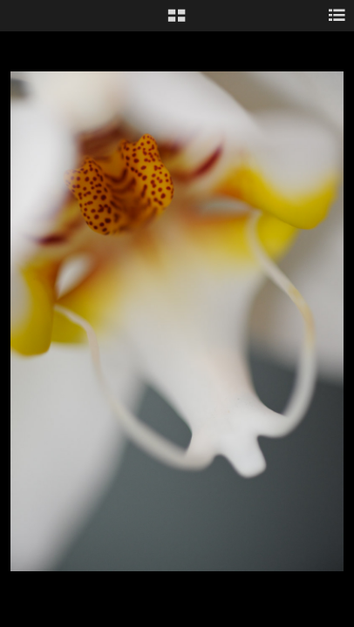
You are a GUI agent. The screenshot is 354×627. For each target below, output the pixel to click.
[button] (176, 21)
